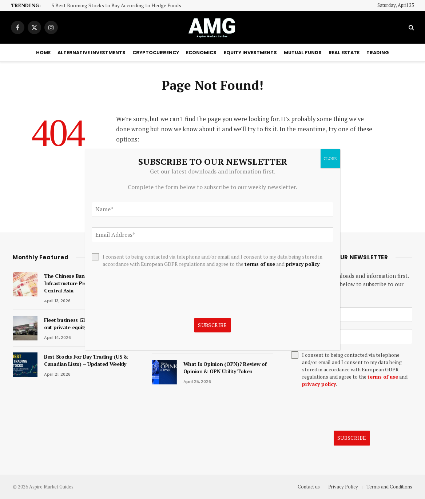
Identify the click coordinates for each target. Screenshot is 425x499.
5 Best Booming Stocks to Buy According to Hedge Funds (116, 6)
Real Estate (344, 52)
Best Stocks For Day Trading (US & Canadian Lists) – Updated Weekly (86, 360)
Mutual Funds (303, 52)
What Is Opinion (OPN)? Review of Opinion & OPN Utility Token (225, 367)
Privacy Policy (343, 486)
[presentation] (346, 409)
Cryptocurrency (155, 52)
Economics (201, 52)
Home (43, 52)
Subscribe (351, 437)
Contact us (309, 486)
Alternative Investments (91, 52)
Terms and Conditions (389, 486)
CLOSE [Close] (330, 158)
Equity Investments (250, 52)
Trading (377, 52)
